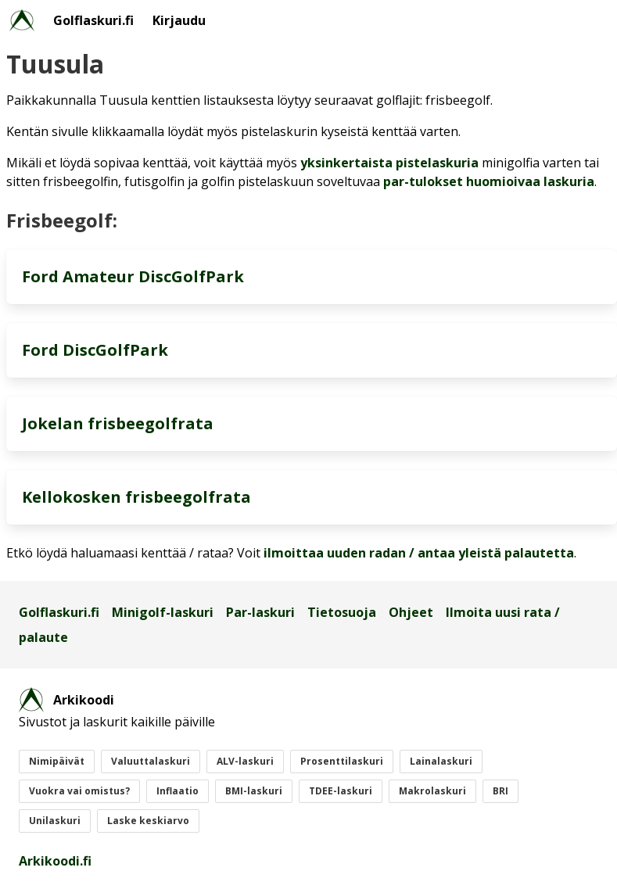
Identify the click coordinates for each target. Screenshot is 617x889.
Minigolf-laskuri (162, 612)
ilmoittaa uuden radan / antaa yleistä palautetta (419, 552)
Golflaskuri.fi (93, 20)
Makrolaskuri (432, 791)
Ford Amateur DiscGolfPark (133, 276)
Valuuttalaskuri (150, 761)
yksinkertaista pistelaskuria (389, 162)
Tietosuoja (341, 612)
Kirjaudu (179, 20)
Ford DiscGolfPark (95, 349)
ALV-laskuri (245, 761)
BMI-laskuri (253, 791)
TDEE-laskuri (340, 791)
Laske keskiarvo (148, 820)
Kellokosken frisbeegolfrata (136, 496)
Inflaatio (177, 791)
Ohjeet (411, 612)
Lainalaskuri (441, 761)
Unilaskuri (55, 820)
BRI (500, 791)
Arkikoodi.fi (55, 860)
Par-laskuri (260, 612)
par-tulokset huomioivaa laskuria (488, 181)
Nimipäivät (56, 761)
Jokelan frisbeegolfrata (117, 423)
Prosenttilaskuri (341, 761)
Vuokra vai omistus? (79, 791)
